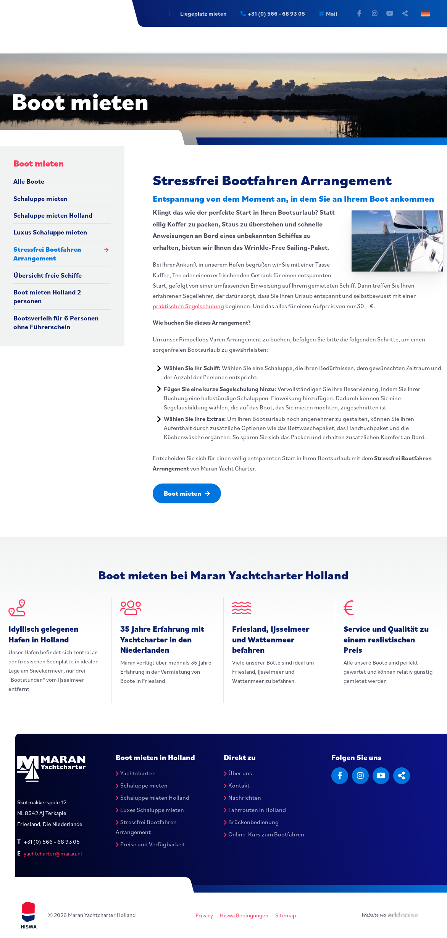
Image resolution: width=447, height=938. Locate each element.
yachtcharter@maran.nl (53, 853)
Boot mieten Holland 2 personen (47, 296)
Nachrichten (242, 798)
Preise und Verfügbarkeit (150, 844)
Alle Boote (28, 181)
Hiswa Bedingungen (244, 915)
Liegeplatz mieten (201, 13)
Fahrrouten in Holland (255, 810)
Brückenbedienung (251, 822)
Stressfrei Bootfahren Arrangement (47, 253)
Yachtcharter (135, 773)
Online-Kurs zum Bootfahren (264, 834)
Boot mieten (188, 493)
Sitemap (286, 915)
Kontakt (237, 785)
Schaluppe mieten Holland (52, 215)
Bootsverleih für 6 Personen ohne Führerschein (55, 322)
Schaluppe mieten (40, 198)
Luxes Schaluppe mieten (150, 810)
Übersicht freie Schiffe (47, 275)
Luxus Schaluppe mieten (50, 232)
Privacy (204, 915)
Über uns (238, 773)
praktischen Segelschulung (188, 306)
